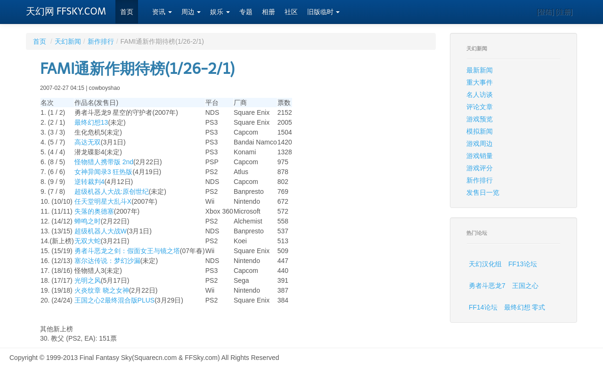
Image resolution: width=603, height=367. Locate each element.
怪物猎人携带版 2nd (103, 162)
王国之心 (525, 285)
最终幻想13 (91, 122)
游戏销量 (479, 156)
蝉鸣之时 (87, 221)
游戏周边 (479, 143)
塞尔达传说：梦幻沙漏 (107, 260)
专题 (246, 12)
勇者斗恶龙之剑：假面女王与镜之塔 (127, 251)
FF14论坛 (483, 307)
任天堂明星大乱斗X (102, 201)
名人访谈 (479, 94)
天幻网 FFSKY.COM (66, 11)
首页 (126, 12)
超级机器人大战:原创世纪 (111, 191)
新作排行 (101, 41)
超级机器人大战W (100, 231)
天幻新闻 (68, 41)
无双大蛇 (87, 241)
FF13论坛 (522, 264)
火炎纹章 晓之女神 (101, 290)
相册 (268, 12)
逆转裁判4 (89, 181)
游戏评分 (479, 168)
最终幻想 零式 (525, 307)
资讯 (162, 12)
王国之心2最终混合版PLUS (114, 300)
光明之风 (87, 280)
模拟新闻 (479, 131)
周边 (191, 12)
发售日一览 (482, 192)
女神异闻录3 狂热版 (103, 172)
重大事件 (479, 82)
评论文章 (479, 107)
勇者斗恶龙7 (487, 285)
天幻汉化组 (485, 264)
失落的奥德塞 (94, 211)
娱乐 (220, 12)
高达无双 (87, 142)
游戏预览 (479, 119)
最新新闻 (479, 70)
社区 (291, 12)
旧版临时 (323, 12)
